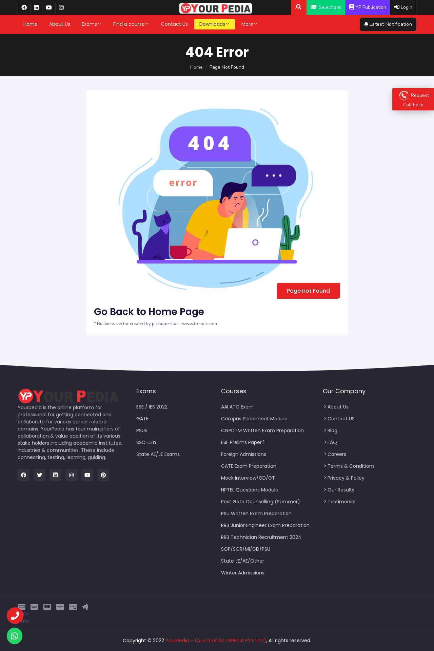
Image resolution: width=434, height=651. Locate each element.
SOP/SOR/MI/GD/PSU (245, 549)
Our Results (338, 489)
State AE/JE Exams (158, 454)
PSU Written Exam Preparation (256, 513)
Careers (334, 454)
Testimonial (339, 501)
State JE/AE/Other (242, 561)
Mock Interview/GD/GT (248, 478)
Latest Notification (388, 24)
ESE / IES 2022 (151, 406)
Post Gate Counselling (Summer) (260, 501)
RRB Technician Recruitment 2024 (261, 537)
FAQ (330, 442)
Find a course (131, 24)
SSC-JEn (146, 442)
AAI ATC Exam (237, 406)
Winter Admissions (242, 572)
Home (30, 24)
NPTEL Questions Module (249, 489)
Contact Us (174, 24)
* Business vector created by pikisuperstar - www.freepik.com (155, 324)
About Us (59, 24)
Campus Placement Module (254, 418)
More (249, 24)
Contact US (339, 418)
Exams (92, 24)
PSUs (141, 430)
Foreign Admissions (243, 454)
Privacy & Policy (343, 478)
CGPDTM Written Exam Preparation (262, 430)
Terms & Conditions (349, 466)
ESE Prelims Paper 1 (242, 442)
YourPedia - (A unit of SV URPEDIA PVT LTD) (215, 640)
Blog (330, 430)
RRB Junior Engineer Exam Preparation (265, 525)
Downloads (214, 24)
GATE (142, 418)
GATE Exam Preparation (248, 466)
